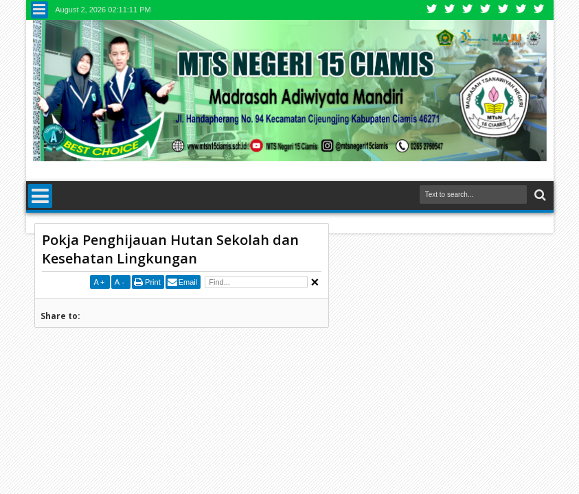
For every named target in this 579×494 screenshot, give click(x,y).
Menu (39, 10)
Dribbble (521, 10)
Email (188, 282)
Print (153, 282)
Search (539, 195)
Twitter (432, 10)
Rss (486, 10)
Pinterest (539, 10)
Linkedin (503, 10)
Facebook (450, 10)
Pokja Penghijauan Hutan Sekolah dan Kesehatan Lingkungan (170, 249)
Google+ (468, 10)
